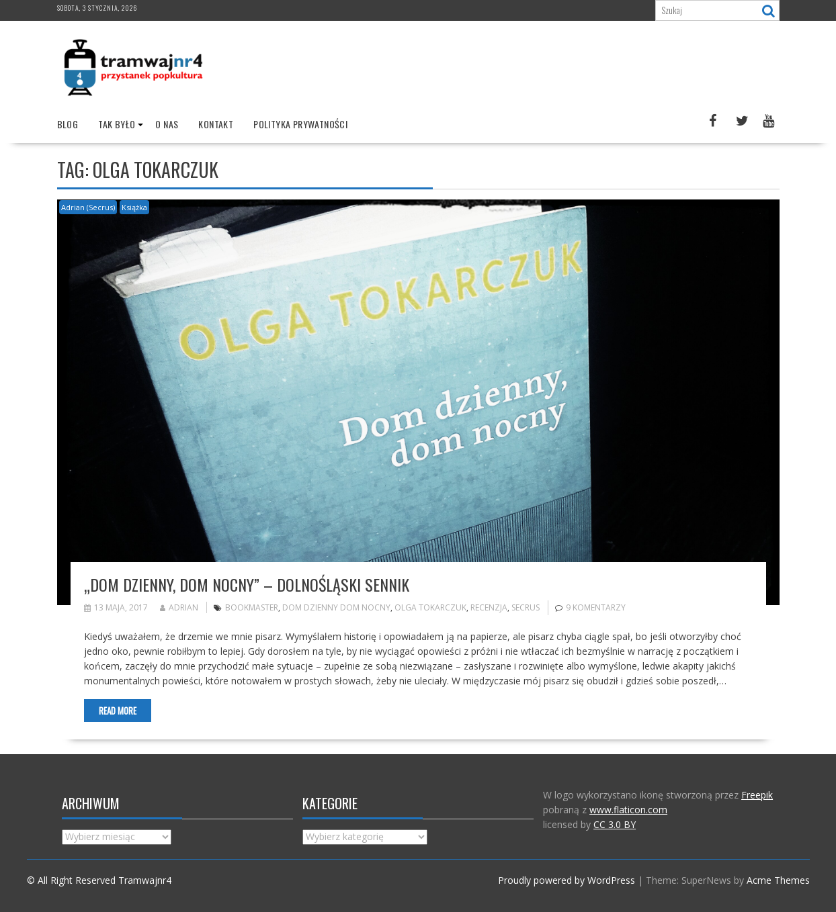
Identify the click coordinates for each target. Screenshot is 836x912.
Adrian (179, 607)
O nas (166, 124)
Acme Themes (778, 880)
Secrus (525, 607)
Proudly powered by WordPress (566, 880)
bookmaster (251, 607)
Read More (117, 710)
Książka (134, 207)
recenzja (488, 607)
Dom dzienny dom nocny (336, 607)
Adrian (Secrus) (88, 207)
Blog (68, 124)
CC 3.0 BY (614, 824)
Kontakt (215, 124)
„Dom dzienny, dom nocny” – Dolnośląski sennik (246, 584)
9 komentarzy (596, 607)
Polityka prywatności (300, 124)
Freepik (757, 794)
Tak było (116, 124)
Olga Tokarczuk (430, 607)
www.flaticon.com (628, 809)
